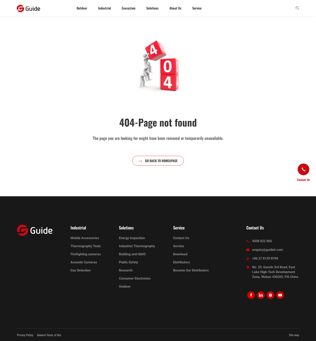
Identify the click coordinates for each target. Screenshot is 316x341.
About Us (175, 8)
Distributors (181, 262)
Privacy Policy (25, 335)
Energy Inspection (132, 238)
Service (197, 8)
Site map (294, 335)
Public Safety (128, 262)
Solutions (152, 8)
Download (180, 254)
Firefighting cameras (86, 254)
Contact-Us (181, 238)
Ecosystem (128, 8)
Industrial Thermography (137, 246)
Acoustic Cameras (84, 262)
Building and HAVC (132, 254)
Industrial (104, 8)
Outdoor (82, 8)
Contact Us (255, 228)
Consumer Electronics (135, 278)
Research (126, 270)
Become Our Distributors (191, 270)
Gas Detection (81, 270)
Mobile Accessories (85, 238)
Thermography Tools (86, 246)
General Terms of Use (49, 335)
